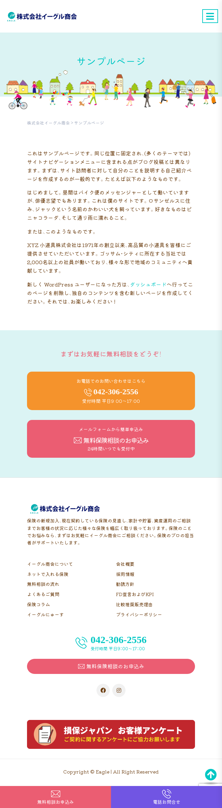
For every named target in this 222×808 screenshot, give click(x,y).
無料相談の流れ (43, 584)
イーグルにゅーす (45, 614)
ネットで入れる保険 (48, 574)
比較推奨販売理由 (134, 604)
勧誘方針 (125, 584)
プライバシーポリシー (139, 614)
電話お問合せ (166, 801)
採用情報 (125, 574)
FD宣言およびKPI (135, 594)
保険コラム (38, 604)
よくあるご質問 (43, 594)
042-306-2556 (116, 392)
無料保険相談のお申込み (115, 666)
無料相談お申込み (55, 801)
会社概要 (125, 564)
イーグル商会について (50, 564)
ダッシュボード (148, 284)
